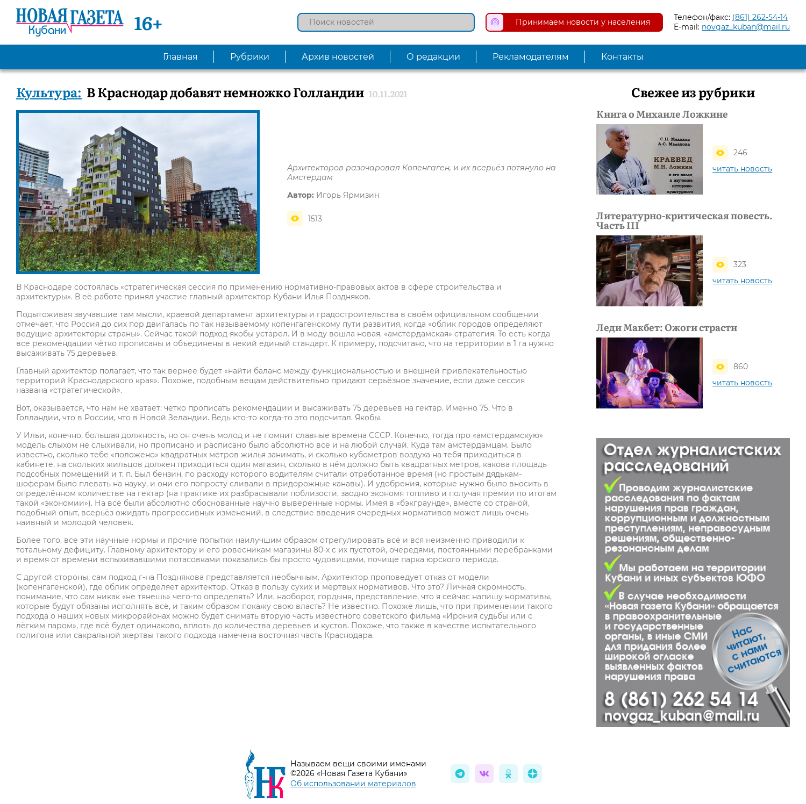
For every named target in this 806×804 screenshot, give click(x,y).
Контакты (622, 57)
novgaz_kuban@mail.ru (746, 27)
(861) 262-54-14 (760, 17)
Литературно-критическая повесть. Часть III (684, 220)
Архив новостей (338, 57)
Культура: (49, 91)
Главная (180, 57)
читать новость (742, 169)
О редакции (433, 57)
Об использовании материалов (353, 783)
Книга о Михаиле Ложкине (662, 114)
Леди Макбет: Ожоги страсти (666, 327)
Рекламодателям (531, 57)
